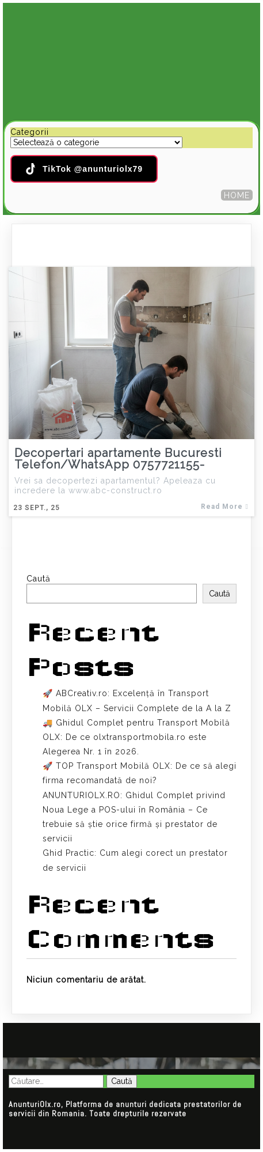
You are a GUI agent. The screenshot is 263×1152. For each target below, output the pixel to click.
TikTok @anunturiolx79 (84, 169)
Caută (38, 578)
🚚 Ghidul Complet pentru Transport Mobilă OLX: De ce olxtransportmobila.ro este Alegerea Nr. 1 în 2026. (136, 737)
